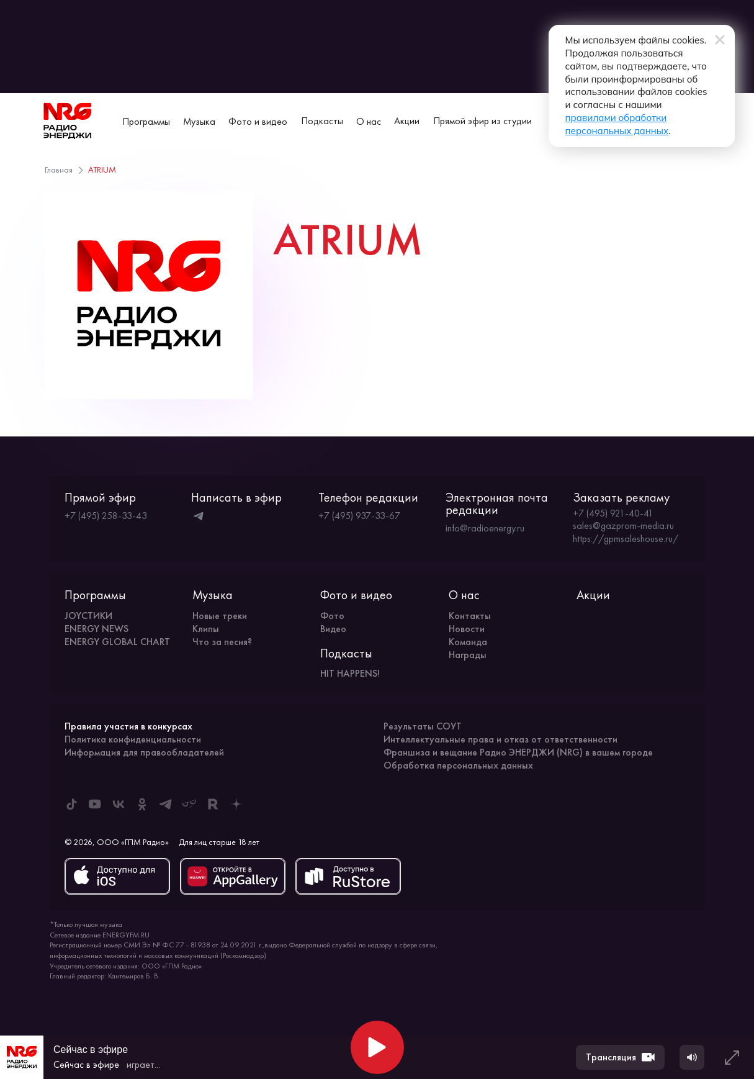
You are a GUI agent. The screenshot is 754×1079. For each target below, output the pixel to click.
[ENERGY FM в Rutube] (213, 804)
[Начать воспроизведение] (377, 1047)
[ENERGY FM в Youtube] (95, 804)
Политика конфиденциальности (133, 739)
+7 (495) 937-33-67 (359, 515)
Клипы (205, 628)
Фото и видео (257, 121)
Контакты (470, 615)
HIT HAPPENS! (350, 673)
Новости (467, 628)
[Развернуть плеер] (731, 1057)
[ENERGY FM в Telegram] (165, 804)
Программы (146, 121)
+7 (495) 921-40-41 (613, 513)
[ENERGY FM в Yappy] (189, 804)
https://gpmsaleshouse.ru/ (625, 539)
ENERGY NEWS (96, 628)
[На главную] (68, 121)
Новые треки (219, 615)
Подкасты (322, 120)
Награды (468, 654)
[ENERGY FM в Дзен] (236, 804)
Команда (468, 641)
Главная (59, 169)
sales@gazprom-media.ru (623, 526)
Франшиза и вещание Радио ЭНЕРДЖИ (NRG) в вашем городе (518, 752)
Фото (332, 615)
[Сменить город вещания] (702, 121)
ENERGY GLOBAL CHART (117, 641)
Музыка (199, 121)
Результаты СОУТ (423, 726)
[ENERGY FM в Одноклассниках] (142, 804)
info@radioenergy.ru (485, 528)
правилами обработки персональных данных (524, 82)
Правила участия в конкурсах (128, 726)
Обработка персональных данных (458, 765)
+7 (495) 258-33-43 (106, 515)
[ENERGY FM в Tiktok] (71, 804)
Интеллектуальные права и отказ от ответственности (500, 739)
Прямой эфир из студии (482, 120)
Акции (407, 120)
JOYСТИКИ (88, 615)
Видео (333, 628)
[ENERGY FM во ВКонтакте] (118, 804)
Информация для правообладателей (144, 752)
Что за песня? (222, 641)
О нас (368, 121)
